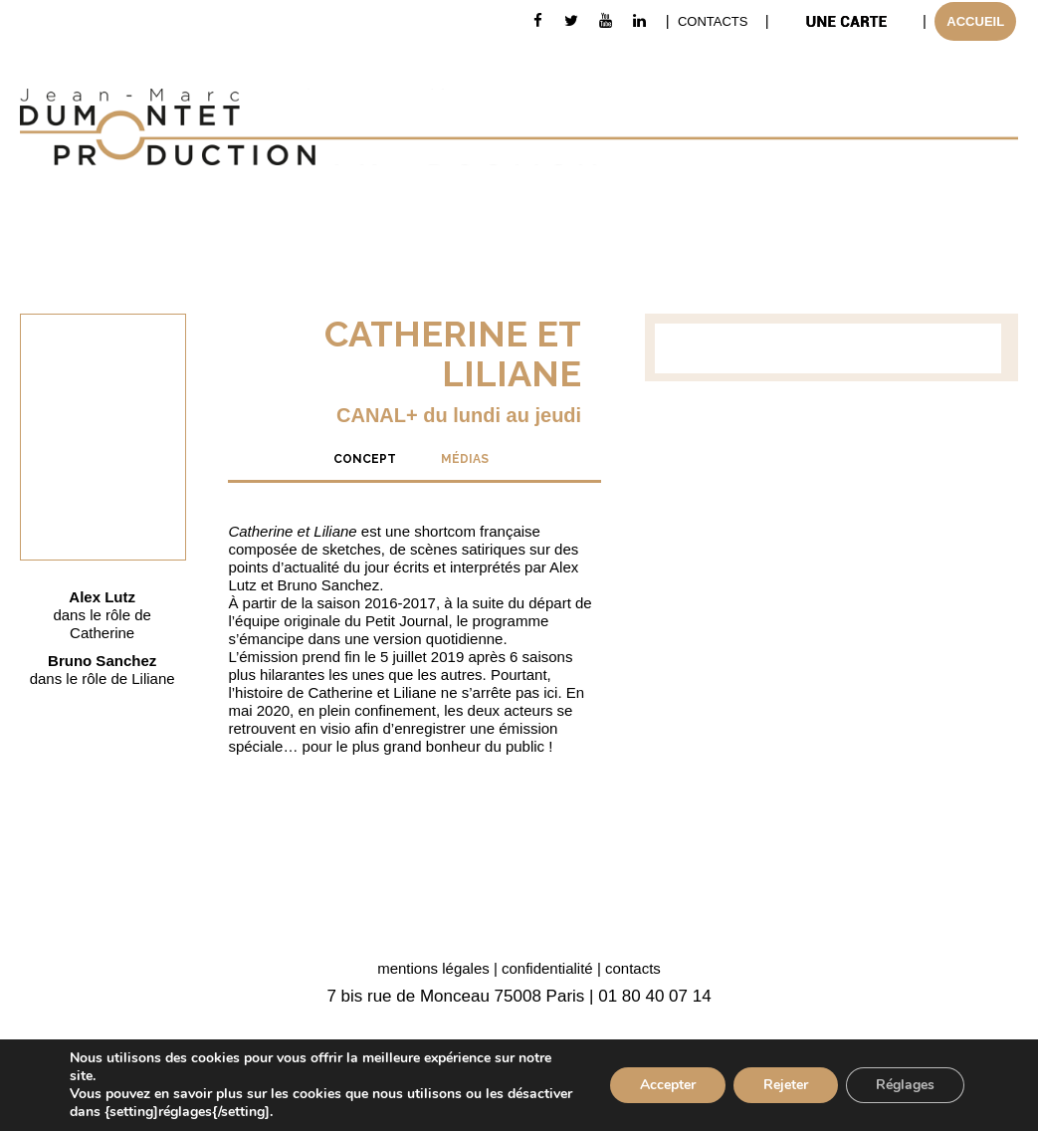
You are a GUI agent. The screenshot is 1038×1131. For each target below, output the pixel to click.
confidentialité (547, 968)
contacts (633, 968)
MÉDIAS (465, 459)
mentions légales (433, 968)
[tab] (364, 458)
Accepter (668, 1084)
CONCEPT (364, 459)
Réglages (905, 1084)
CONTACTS (713, 21)
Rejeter (785, 1084)
